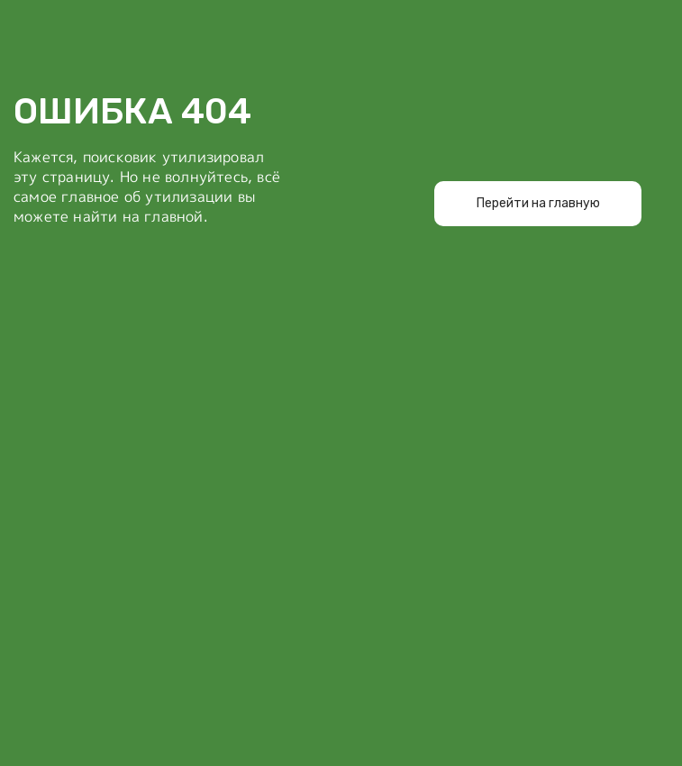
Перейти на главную (538, 203)
